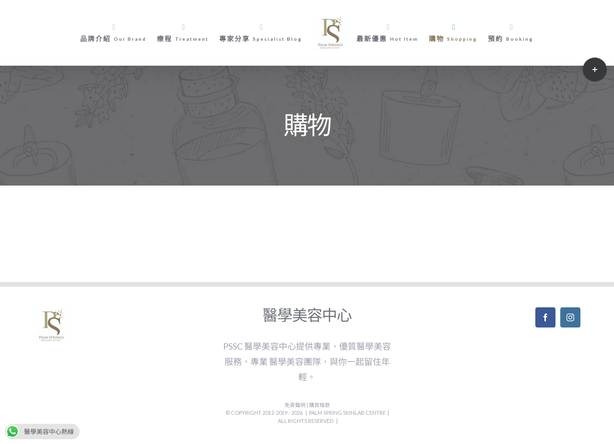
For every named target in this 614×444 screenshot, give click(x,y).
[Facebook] (545, 317)
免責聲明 (295, 405)
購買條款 (319, 405)
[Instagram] (570, 317)
